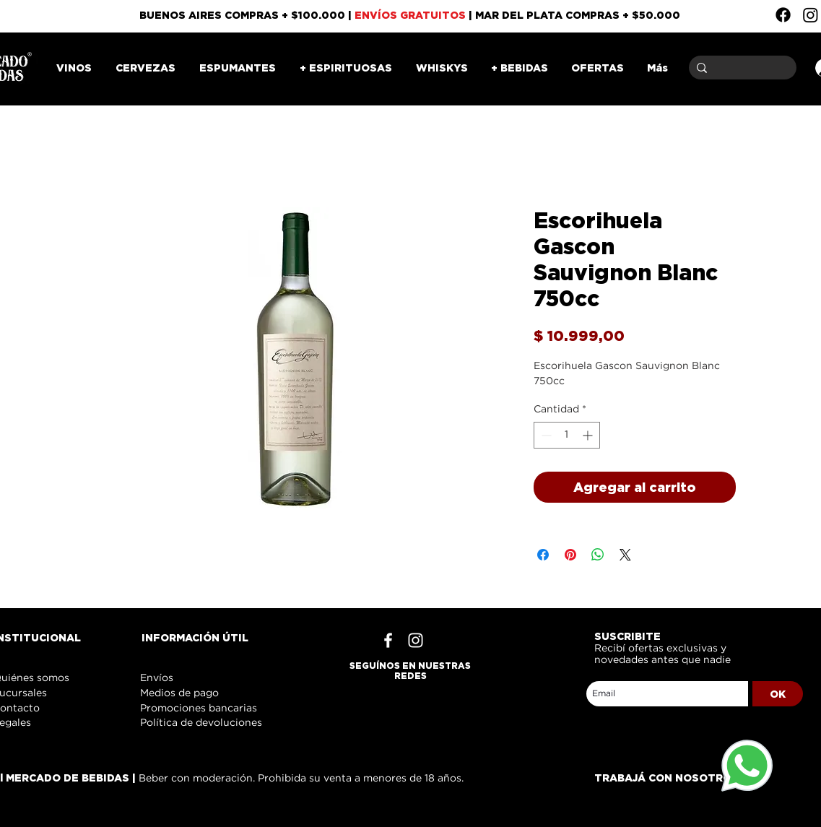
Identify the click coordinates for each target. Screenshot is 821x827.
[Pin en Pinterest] (570, 554)
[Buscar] (740, 67)
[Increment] (589, 435)
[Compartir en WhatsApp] (598, 554)
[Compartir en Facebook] (543, 554)
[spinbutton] (567, 435)
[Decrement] (545, 435)
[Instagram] (810, 15)
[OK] (777, 693)
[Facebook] (783, 15)
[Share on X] (625, 554)
